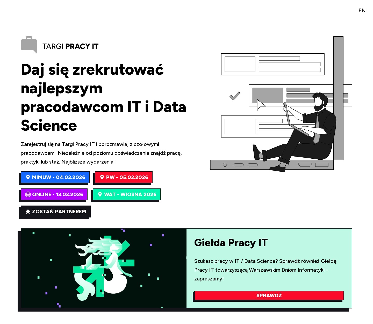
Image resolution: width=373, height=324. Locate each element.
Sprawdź (269, 295)
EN (362, 10)
